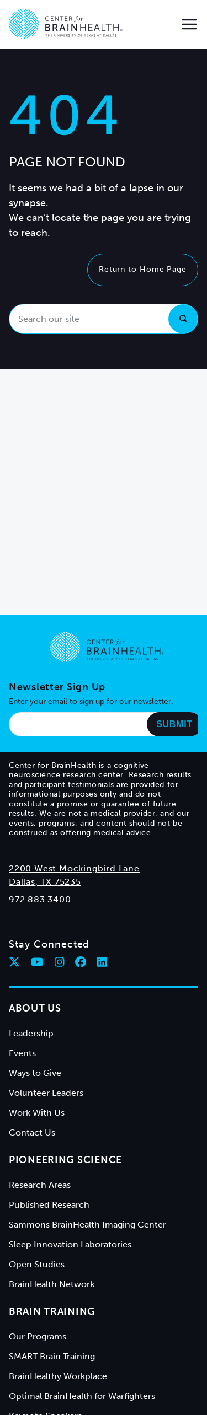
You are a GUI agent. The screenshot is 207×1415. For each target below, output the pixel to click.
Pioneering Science (65, 1160)
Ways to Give (35, 1073)
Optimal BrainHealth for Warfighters (82, 1396)
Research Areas (40, 1185)
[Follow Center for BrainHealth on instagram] (60, 961)
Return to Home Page (143, 269)
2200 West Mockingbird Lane (74, 868)
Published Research (49, 1204)
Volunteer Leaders (46, 1093)
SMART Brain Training (52, 1356)
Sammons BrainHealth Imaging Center (87, 1224)
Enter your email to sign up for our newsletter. (91, 701)
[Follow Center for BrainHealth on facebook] (80, 961)
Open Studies (37, 1264)
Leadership (31, 1033)
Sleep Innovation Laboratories (70, 1244)
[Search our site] (103, 319)
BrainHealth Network (51, 1284)
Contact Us (32, 1132)
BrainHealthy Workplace (58, 1376)
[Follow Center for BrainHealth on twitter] (14, 961)
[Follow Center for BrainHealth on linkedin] (102, 961)
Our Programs (37, 1336)
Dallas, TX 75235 (45, 881)
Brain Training (52, 1311)
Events (22, 1053)
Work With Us (37, 1112)
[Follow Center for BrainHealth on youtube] (37, 961)
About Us (35, 1008)
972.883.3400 (40, 899)
